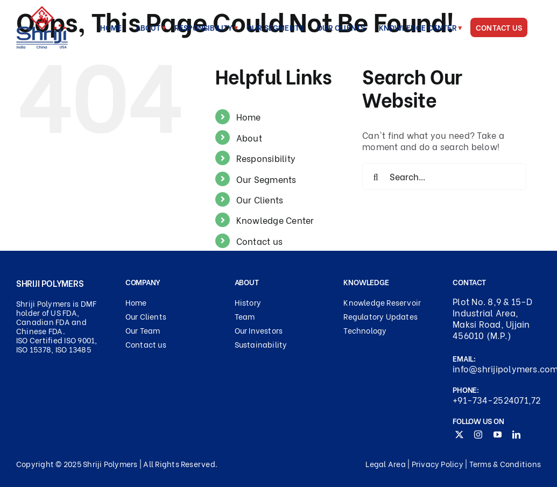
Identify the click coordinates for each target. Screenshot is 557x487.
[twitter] (459, 434)
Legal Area (385, 463)
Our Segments (266, 179)
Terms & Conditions (505, 463)
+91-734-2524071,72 (496, 400)
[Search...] (444, 176)
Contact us (259, 241)
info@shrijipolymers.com (497, 369)
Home (248, 116)
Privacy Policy (437, 463)
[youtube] (497, 434)
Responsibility (265, 158)
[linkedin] (516, 434)
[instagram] (478, 434)
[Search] (375, 176)
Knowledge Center (275, 220)
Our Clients (260, 199)
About (249, 137)
